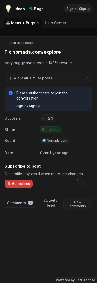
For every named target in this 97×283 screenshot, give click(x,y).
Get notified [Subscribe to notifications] (18, 184)
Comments (20, 203)
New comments (78, 204)
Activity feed (50, 203)
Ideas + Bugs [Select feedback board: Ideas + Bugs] (23, 23)
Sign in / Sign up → (30, 106)
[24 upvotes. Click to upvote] (47, 118)
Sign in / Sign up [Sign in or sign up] (78, 9)
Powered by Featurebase (75, 280)
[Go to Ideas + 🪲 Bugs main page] (24, 9)
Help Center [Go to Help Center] (55, 23)
